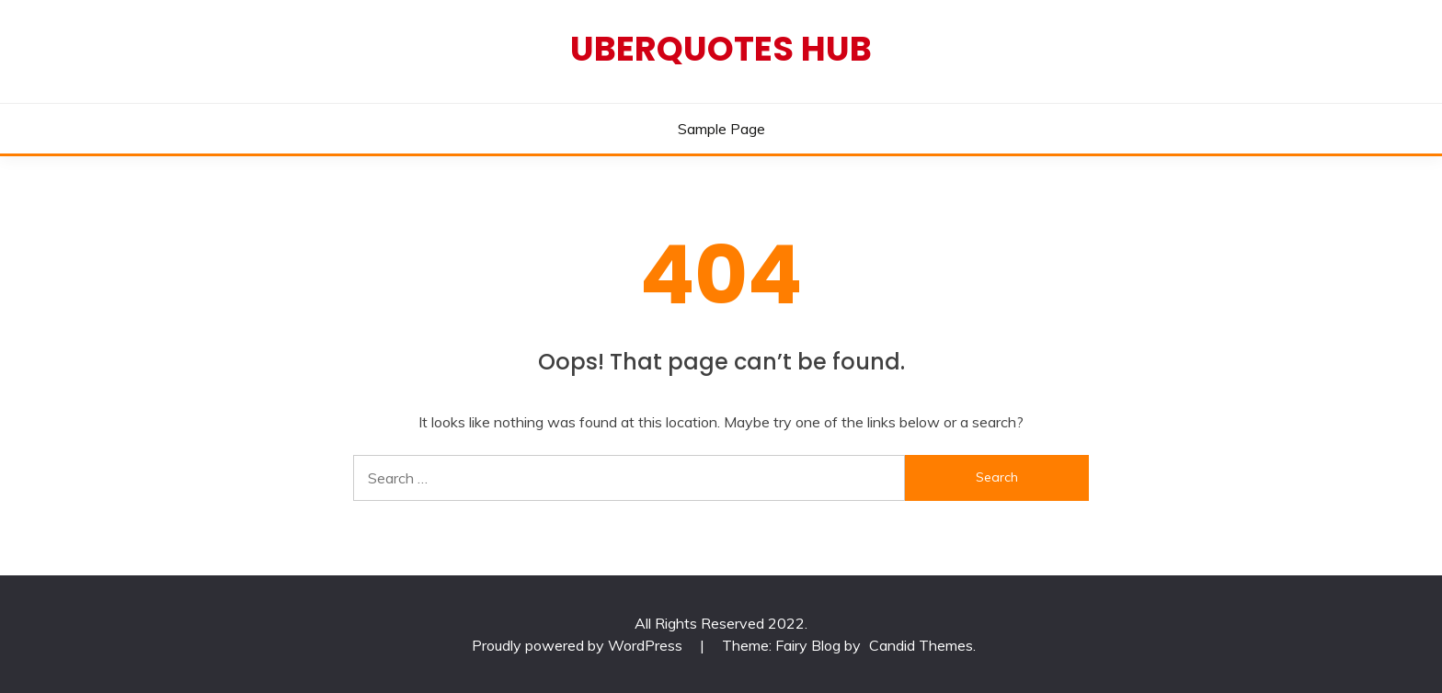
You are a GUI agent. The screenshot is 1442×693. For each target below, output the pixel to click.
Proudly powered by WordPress (579, 645)
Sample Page (721, 128)
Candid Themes (921, 645)
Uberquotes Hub (721, 49)
